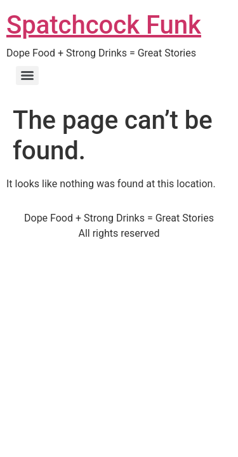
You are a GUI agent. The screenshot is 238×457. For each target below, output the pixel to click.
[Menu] (27, 75)
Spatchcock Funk (103, 25)
